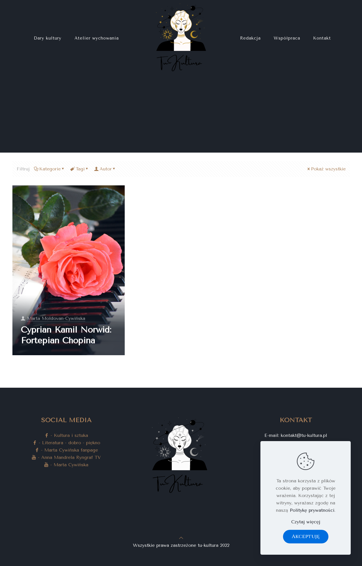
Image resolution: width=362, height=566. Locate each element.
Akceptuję (306, 536)
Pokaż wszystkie (326, 169)
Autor (105, 169)
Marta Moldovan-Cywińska (56, 318)
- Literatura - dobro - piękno (66, 442)
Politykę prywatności (312, 510)
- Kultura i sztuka (66, 435)
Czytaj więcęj (305, 521)
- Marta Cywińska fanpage (66, 450)
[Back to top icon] (181, 538)
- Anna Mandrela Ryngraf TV (66, 457)
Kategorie (49, 169)
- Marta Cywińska (66, 464)
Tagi (79, 169)
